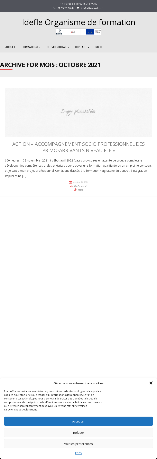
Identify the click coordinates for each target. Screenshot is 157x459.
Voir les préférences (78, 444)
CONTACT (82, 47)
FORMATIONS (31, 47)
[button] (151, 383)
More (80, 189)
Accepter (78, 421)
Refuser (78, 432)
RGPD (78, 453)
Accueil (10, 47)
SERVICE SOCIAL (58, 47)
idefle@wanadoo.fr (92, 8)
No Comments (80, 186)
